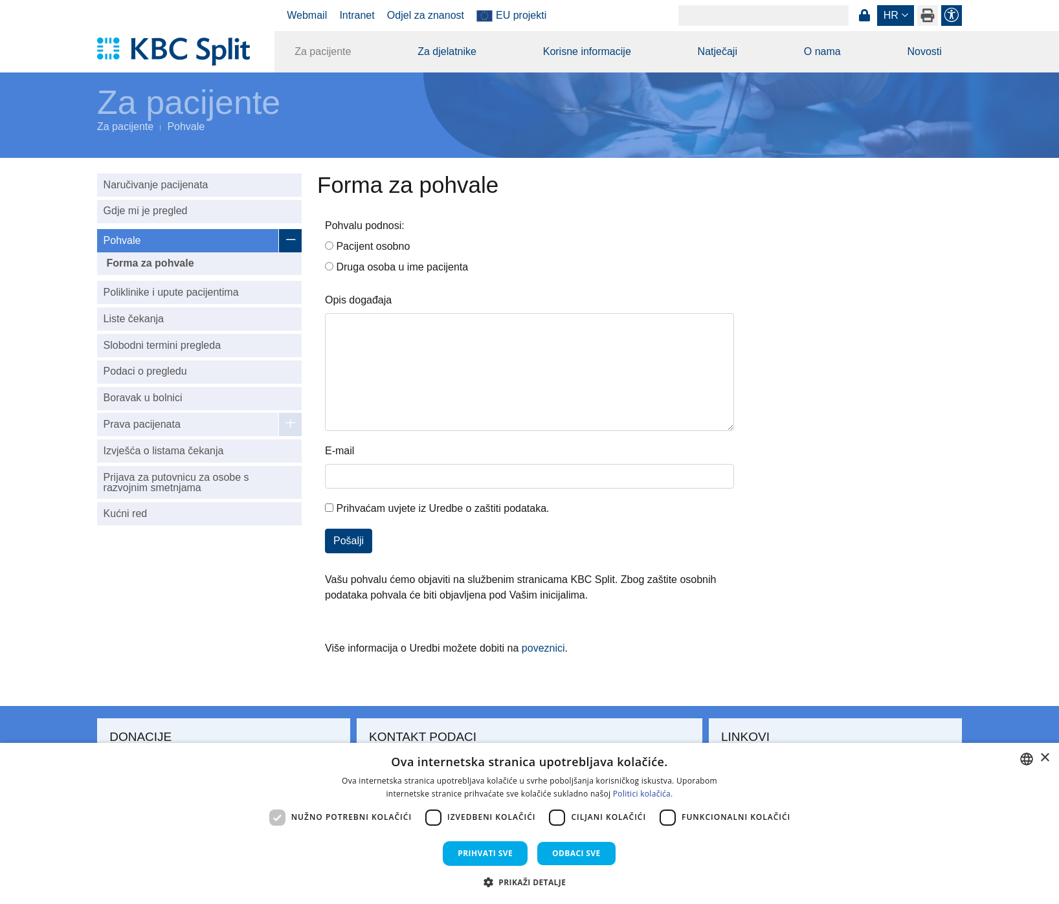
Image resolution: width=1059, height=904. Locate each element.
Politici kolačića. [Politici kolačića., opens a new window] (643, 793)
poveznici (543, 648)
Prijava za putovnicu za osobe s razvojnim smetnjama (176, 482)
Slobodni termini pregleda (162, 345)
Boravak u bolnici (143, 397)
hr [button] (891, 15)
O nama (822, 51)
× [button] (1044, 758)
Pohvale (186, 126)
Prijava (864, 15)
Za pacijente (323, 51)
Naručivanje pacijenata (156, 184)
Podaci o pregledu (145, 371)
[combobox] (1026, 759)
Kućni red (126, 513)
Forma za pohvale (150, 263)
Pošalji (348, 540)
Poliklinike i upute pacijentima (171, 292)
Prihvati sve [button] (485, 853)
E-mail (339, 450)
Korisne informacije (587, 51)
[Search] (763, 15)
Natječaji (717, 51)
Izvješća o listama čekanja (164, 450)
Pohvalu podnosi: (365, 225)
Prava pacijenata (142, 424)
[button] (529, 882)
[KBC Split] (179, 51)
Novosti (924, 51)
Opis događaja (358, 299)
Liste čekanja (134, 318)
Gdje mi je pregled (146, 210)
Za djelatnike (447, 51)
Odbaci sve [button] (576, 853)
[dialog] (529, 823)
